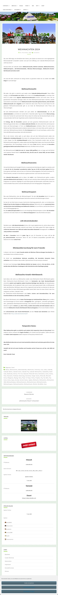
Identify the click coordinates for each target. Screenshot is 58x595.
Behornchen (9, 526)
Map (37, 5)
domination (41, 373)
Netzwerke (17, 9)
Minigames (10, 378)
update (30, 380)
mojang (16, 378)
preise (33, 378)
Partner (7, 571)
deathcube (10, 373)
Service (25, 9)
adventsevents (13, 369)
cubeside (50, 369)
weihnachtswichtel (18, 384)
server (9, 380)
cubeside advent (8, 371)
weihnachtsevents (21, 382)
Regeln (21, 5)
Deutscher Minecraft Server (30, 373)
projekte (37, 378)
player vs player (26, 378)
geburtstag (22, 376)
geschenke (28, 376)
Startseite (5, 5)
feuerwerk (9, 376)
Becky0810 (9, 522)
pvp (42, 378)
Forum (26, 5)
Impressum (8, 564)
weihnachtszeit (28, 384)
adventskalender (22, 369)
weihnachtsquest (8, 384)
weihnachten (42, 380)
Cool (42, 369)
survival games (24, 380)
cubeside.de (45, 371)
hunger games (35, 376)
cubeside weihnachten (36, 371)
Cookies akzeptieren (29, 583)
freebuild (15, 376)
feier (5, 376)
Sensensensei (9, 539)
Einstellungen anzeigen (29, 591)
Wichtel (35, 384)
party (20, 378)
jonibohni (37, 52)
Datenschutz (8, 561)
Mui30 (7, 536)
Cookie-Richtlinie (9, 558)
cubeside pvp (25, 371)
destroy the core (18, 373)
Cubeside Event (17, 371)
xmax (45, 384)
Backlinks (7, 554)
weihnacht (36, 380)
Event (43, 5)
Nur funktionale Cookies (29, 587)
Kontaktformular (9, 568)
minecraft (42, 376)
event (46, 373)
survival (17, 380)
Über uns (14, 5)
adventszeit (30, 369)
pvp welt (45, 378)
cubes (45, 369)
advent (7, 369)
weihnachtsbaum (11, 382)
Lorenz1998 (9, 532)
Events (51, 373)
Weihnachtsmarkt (41, 382)
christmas (37, 369)
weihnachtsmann (31, 382)
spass (12, 380)
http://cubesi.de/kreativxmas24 (19, 313)
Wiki (33, 5)
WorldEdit (40, 384)
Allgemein (8, 367)
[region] (29, 16)
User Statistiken (7, 9)
